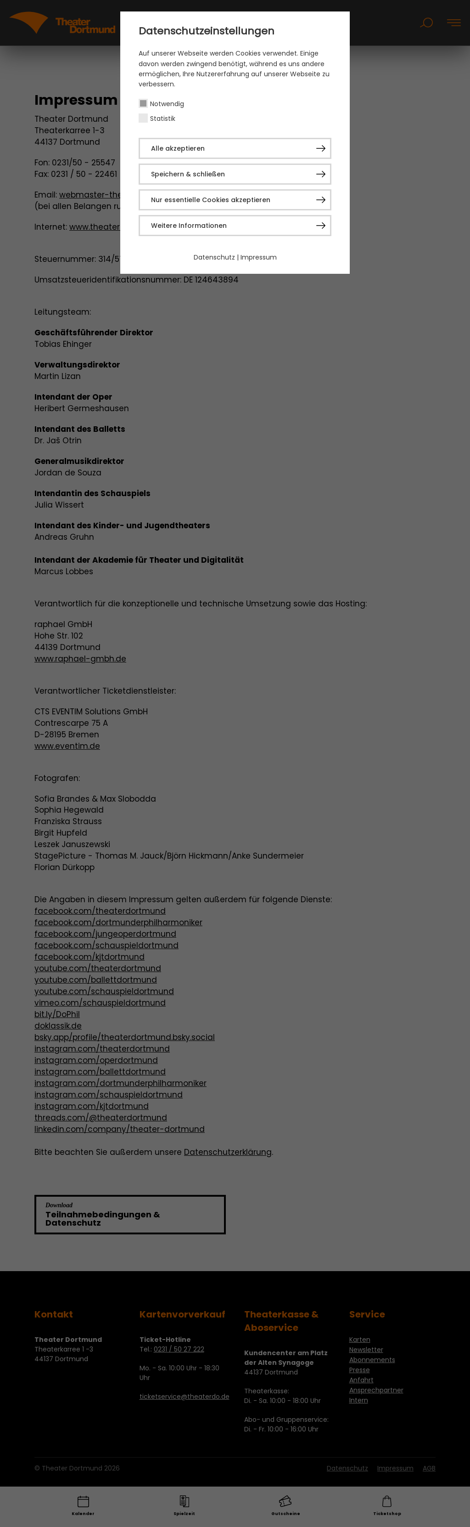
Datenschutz (214, 257)
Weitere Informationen (189, 225)
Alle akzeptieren (178, 148)
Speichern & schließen (188, 174)
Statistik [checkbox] (162, 118)
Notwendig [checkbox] (167, 103)
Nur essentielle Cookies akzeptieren (210, 199)
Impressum (259, 257)
